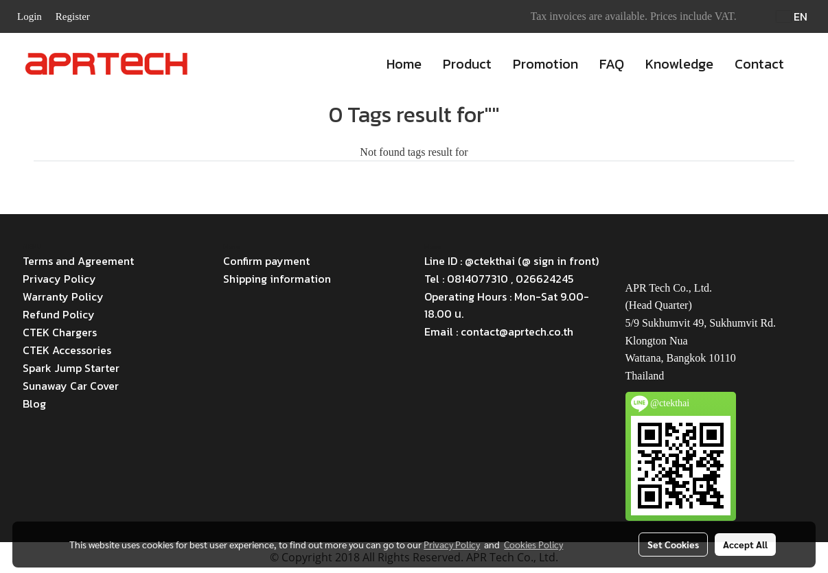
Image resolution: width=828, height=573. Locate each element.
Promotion (545, 64)
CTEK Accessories (67, 350)
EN (792, 16)
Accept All (745, 544)
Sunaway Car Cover (71, 385)
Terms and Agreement (78, 261)
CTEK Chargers (60, 332)
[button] (806, 63)
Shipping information (277, 278)
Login (29, 16)
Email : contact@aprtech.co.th (498, 331)
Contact (759, 64)
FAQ (611, 64)
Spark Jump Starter (71, 368)
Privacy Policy (59, 278)
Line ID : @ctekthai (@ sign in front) (511, 261)
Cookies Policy (533, 544)
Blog (34, 403)
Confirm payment (266, 261)
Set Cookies (673, 544)
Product (467, 64)
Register (73, 16)
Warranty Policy (63, 296)
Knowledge (679, 64)
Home (404, 64)
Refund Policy (59, 314)
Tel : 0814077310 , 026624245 (498, 278)
